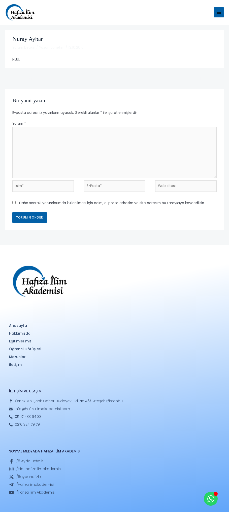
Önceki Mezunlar (22, 78)
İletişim (15, 364)
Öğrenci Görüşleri (25, 349)
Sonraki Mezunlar (206, 78)
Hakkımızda (19, 333)
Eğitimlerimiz (20, 341)
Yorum (19, 123)
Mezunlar (17, 356)
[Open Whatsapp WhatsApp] (211, 499)
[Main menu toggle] (219, 12)
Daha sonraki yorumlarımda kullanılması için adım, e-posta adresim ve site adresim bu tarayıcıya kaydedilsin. (112, 203)
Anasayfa (18, 325)
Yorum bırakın (23, 47)
